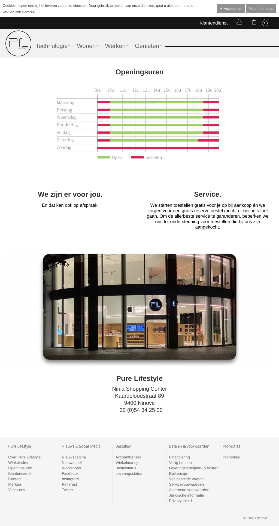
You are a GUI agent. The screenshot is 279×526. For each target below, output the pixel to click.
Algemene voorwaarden (189, 490)
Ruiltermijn (178, 473)
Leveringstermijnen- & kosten (193, 468)
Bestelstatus (126, 468)
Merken (14, 484)
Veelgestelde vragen (186, 479)
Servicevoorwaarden (186, 484)
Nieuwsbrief (72, 462)
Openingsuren (20, 468)
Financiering (179, 457)
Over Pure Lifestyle (24, 457)
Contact (14, 479)
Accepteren (232, 9)
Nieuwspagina (74, 457)
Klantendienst (213, 23)
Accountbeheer (128, 457)
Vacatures (16, 490)
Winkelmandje (128, 462)
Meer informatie (261, 9)
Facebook (70, 473)
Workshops (71, 468)
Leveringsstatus (129, 473)
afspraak (88, 205)
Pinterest (69, 484)
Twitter (67, 490)
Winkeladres (18, 462)
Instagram (70, 479)
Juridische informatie (186, 495)
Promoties (231, 457)
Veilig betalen (180, 462)
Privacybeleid (180, 500)
